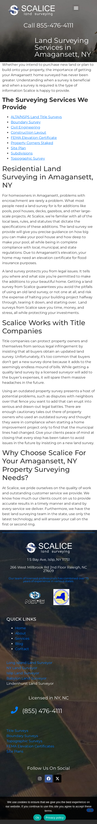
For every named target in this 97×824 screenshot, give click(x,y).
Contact (22, 649)
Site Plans (14, 751)
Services (22, 638)
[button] (76, 7)
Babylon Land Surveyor (26, 678)
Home (20, 628)
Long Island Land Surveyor (29, 663)
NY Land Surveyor (22, 668)
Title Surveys (17, 731)
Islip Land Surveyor (23, 673)
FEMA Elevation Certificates (30, 746)
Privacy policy (55, 817)
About (20, 633)
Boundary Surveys (22, 736)
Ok (37, 817)
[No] (90, 810)
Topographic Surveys (24, 741)
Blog (19, 644)
